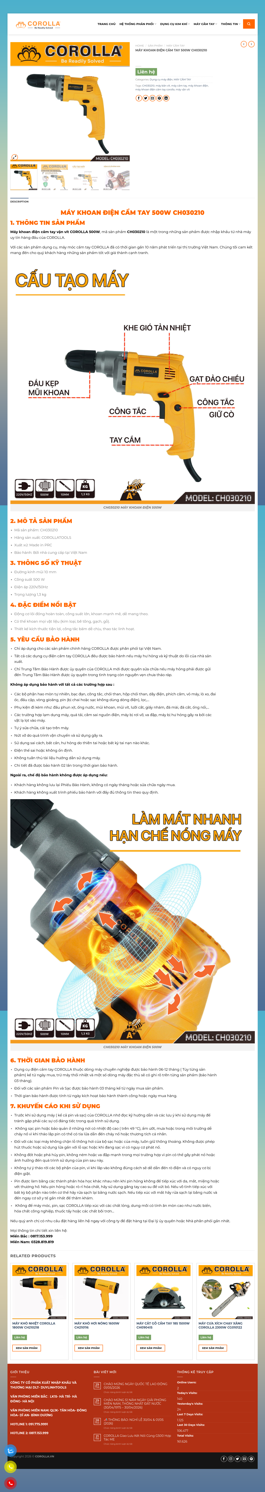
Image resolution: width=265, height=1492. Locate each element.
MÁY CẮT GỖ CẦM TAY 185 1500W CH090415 (163, 1325)
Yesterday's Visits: (190, 1403)
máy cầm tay (179, 85)
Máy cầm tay (205, 24)
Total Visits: (185, 1435)
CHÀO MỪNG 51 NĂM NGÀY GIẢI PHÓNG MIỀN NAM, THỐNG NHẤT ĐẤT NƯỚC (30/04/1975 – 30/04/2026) (135, 1403)
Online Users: (186, 1382)
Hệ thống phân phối (138, 24)
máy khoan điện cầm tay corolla (155, 89)
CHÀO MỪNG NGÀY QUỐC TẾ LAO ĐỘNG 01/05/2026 (135, 1386)
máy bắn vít (163, 85)
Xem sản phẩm (27, 1348)
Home (139, 45)
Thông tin (231, 24)
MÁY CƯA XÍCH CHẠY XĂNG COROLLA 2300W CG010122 (220, 1325)
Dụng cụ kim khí (175, 24)
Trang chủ (106, 24)
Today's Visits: (187, 1393)
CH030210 (148, 85)
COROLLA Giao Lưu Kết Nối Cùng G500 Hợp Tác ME (137, 1437)
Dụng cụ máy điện (161, 79)
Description (19, 201)
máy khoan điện (198, 85)
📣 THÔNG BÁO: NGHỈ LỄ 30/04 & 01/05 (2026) (134, 1421)
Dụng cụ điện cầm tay (34, 1069)
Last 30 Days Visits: (191, 1425)
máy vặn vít (183, 89)
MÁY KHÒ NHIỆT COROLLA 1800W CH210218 (33, 1325)
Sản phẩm (155, 45)
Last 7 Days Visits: (190, 1414)
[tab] (19, 202)
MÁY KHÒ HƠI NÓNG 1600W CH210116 (97, 1325)
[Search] (249, 24)
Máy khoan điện (25, 232)
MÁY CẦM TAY (175, 45)
